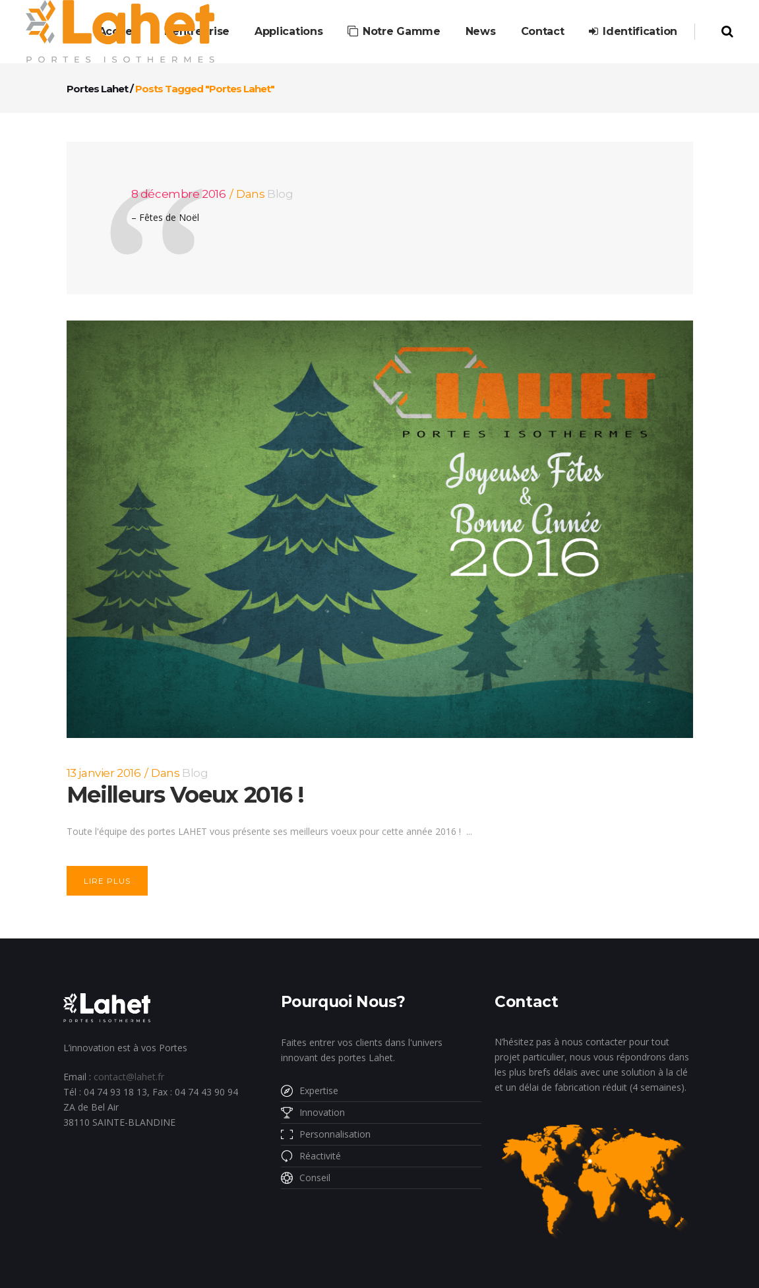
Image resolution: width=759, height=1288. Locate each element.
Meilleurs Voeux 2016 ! (185, 795)
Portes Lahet (97, 88)
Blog (280, 193)
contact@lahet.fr (129, 1076)
